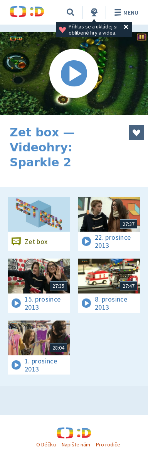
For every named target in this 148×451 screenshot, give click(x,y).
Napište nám (76, 444)
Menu (125, 12)
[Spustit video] (74, 73)
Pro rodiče (108, 444)
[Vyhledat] (70, 12)
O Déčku (46, 444)
